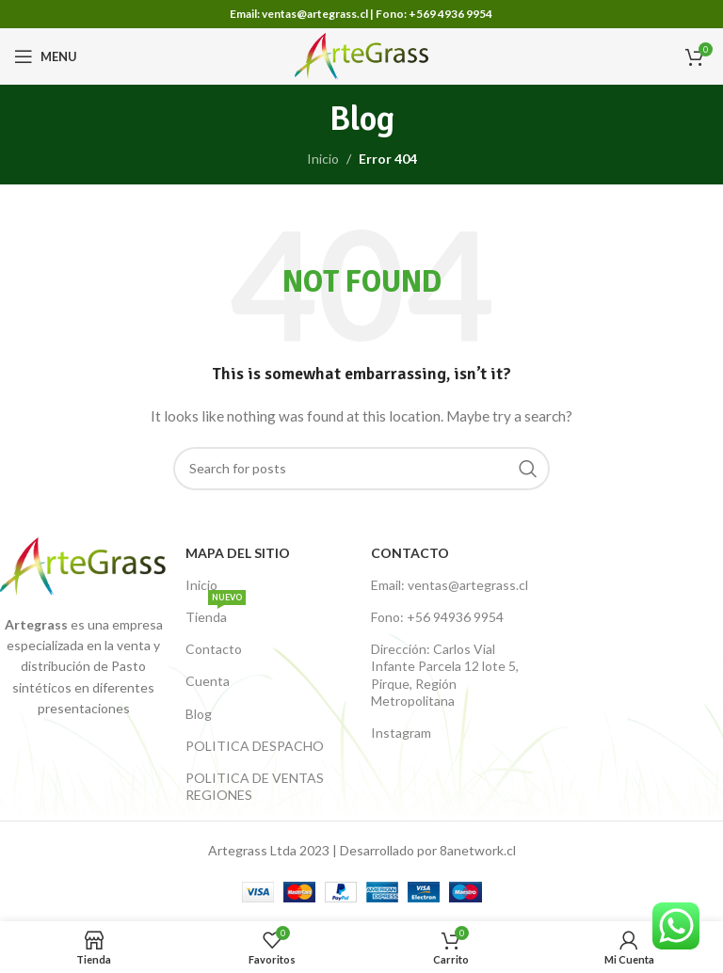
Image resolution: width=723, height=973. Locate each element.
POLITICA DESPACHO (254, 746)
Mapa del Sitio (237, 553)
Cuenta (207, 681)
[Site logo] (362, 55)
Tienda (215, 613)
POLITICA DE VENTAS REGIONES (254, 786)
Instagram (401, 733)
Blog (198, 714)
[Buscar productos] (361, 468)
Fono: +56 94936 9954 (437, 617)
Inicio (323, 159)
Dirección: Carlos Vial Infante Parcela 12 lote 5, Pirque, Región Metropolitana (445, 675)
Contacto (213, 649)
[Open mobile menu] (46, 56)
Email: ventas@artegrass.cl (449, 585)
